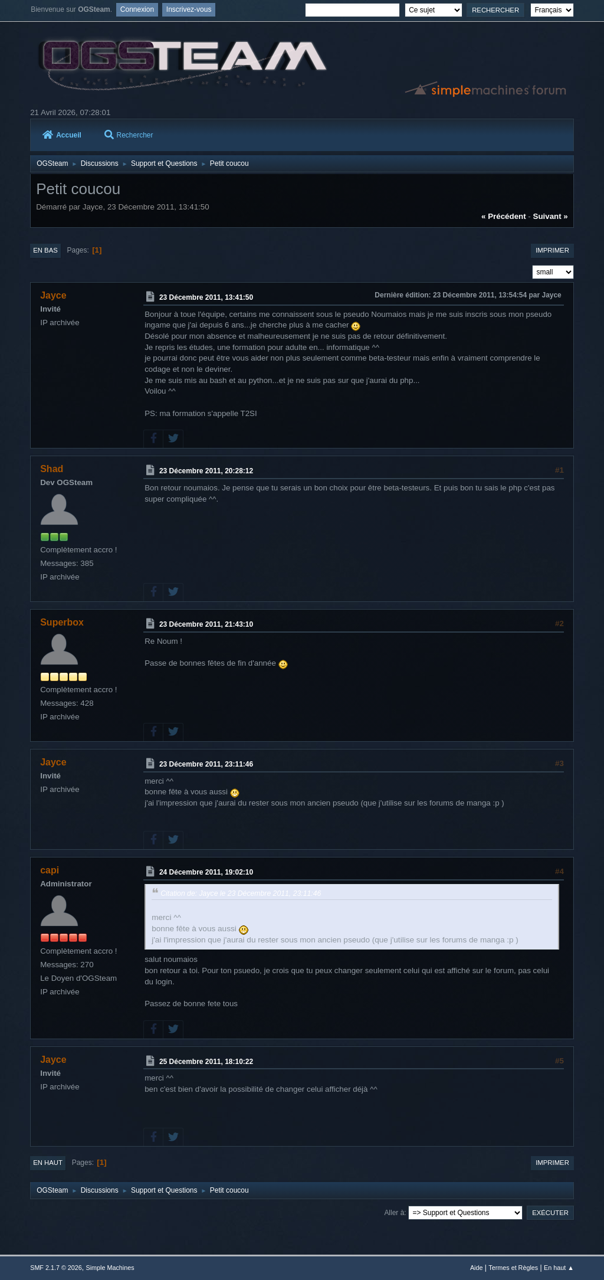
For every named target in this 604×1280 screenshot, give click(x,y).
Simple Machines (110, 1267)
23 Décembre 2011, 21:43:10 (206, 624)
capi (49, 870)
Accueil (61, 135)
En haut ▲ (559, 1267)
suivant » (550, 216)
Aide (476, 1267)
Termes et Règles (513, 1267)
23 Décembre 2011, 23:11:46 (206, 764)
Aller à (394, 1213)
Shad (51, 469)
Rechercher (128, 135)
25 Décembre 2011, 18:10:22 (206, 1061)
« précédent (503, 216)
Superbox (62, 622)
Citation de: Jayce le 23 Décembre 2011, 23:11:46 (240, 893)
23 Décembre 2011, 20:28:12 (206, 471)
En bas (45, 250)
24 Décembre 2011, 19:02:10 (206, 872)
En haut (48, 1162)
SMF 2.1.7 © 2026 (56, 1267)
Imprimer (552, 250)
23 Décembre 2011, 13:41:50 (206, 297)
